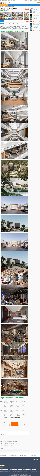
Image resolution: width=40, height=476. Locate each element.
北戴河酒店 (11, 474)
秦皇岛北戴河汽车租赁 (25, 471)
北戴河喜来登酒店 (10, 471)
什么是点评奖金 (1, 459)
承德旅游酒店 (1, 470)
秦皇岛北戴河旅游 (20, 471)
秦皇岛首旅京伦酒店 (6, 471)
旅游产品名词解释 (20, 457)
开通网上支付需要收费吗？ (15, 459)
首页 (2, 6)
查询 (19, 458)
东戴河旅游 (28, 474)
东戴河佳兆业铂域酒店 (22, 470)
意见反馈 (28, 0)
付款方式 (13, 457)
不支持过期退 (7, 458)
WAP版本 (34, 0)
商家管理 (39, 0)
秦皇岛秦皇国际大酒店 (36, 470)
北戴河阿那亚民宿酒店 (18, 470)
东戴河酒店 (13, 474)
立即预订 (27, 9)
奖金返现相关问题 (1, 457)
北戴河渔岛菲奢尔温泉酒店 (27, 470)
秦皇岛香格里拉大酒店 (32, 470)
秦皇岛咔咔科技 (17, 471)
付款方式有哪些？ (27, 458)
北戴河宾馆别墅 (20, 474)
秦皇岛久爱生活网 (4, 470)
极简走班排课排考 (13, 471)
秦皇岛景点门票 (23, 474)
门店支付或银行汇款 (27, 457)
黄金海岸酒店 (6, 6)
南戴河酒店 (17, 474)
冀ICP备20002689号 (31, 474)
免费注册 (14, 0)
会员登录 (12, 0)
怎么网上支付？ (27, 459)
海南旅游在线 (28, 471)
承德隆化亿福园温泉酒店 (8, 470)
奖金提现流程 (1, 458)
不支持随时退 (7, 457)
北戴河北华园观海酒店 (2, 471)
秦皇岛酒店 (15, 474)
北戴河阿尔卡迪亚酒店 (13, 470)
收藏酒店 (8, 9)
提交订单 (20, 459)
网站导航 (36, 0)
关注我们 (31, 0)
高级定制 (26, 0)
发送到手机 (13, 9)
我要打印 (10, 9)
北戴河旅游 (26, 474)
